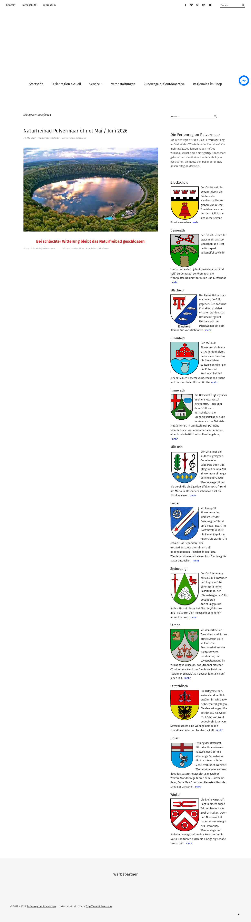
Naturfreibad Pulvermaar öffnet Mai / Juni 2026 (75, 131)
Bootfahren (79, 248)
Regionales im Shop (207, 84)
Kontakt (11, 5)
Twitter (191, 5)
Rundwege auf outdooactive (164, 84)
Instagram (204, 5)
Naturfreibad (91, 248)
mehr (195, 222)
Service (94, 84)
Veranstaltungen (123, 84)
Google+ (198, 5)
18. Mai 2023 (29, 138)
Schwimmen (103, 248)
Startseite (36, 84)
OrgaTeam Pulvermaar (99, 906)
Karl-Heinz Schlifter (50, 138)
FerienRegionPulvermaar (44, 248)
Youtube (210, 5)
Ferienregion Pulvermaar (41, 906)
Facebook (185, 5)
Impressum (49, 5)
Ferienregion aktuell (66, 84)
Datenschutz (29, 5)
